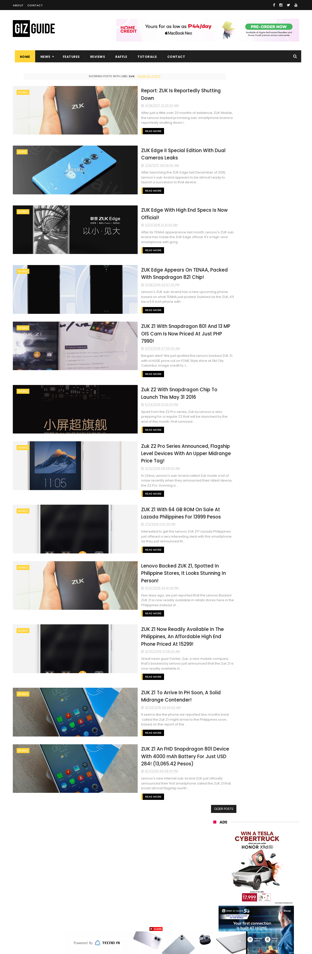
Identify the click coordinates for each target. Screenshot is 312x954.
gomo (273, 903)
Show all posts (132, 76)
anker (247, 903)
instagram (218, 903)
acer (213, 857)
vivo (271, 819)
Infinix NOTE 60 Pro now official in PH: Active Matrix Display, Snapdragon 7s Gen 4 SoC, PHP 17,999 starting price (268, 495)
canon (241, 875)
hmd (241, 912)
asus (272, 829)
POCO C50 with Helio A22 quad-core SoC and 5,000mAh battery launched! (269, 421)
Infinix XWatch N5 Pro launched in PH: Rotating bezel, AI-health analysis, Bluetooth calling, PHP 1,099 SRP (268, 643)
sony (272, 847)
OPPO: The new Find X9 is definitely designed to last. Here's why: (250, 262)
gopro (266, 912)
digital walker (220, 885)
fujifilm (241, 866)
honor (244, 829)
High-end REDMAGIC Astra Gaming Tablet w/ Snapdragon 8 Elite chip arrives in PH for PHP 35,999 (268, 446)
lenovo (215, 847)
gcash (264, 857)
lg (267, 838)
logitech (216, 894)
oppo (214, 819)
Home (23, 57)
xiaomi (243, 819)
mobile (23, 92)
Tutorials (145, 57)
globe (214, 838)
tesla (214, 922)
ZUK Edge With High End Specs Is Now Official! (145, 207)
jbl (241, 894)
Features (69, 57)
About (18, 5)
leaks (22, 151)
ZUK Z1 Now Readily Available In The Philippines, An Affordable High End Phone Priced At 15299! (140, 608)
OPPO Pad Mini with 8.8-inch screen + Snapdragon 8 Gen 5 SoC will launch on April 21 (267, 546)
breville (239, 922)
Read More (103, 123)
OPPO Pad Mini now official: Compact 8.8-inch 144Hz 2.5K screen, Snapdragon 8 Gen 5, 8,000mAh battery (266, 522)
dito (238, 857)
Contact (35, 5)
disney (215, 912)
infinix (242, 838)
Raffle (119, 57)
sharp (268, 866)
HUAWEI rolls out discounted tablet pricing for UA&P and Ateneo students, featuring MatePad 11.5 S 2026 (266, 594)
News (43, 57)
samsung (250, 810)
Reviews (95, 57)
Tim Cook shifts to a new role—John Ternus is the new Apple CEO (268, 569)
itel (265, 875)
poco (214, 866)
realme (215, 829)
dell (262, 894)
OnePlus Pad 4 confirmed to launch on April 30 (265, 467)
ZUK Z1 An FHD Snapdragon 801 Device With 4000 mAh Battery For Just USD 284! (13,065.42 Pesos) (142, 727)
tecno (244, 847)
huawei (216, 810)
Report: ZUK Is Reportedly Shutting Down (139, 89)
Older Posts (191, 775)
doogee (253, 885)
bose (264, 922)
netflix (215, 875)
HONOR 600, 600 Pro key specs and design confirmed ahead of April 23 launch (269, 618)
